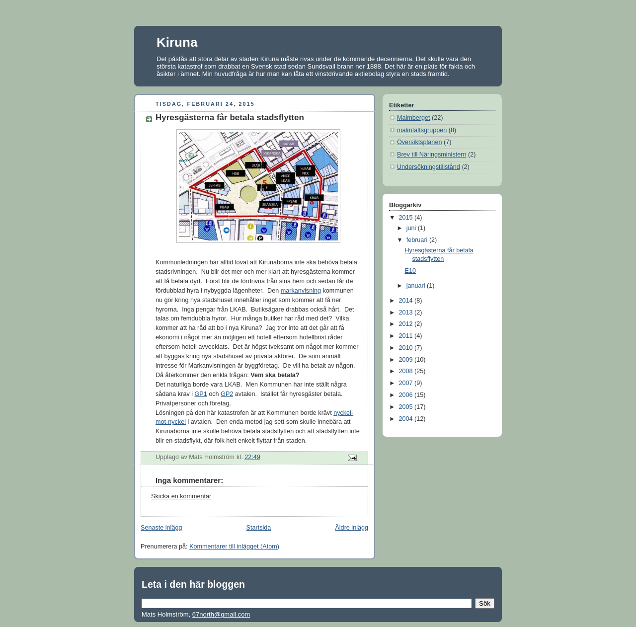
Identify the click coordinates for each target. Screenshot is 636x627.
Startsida (258, 527)
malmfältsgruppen (422, 130)
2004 (407, 418)
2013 (407, 312)
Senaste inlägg (161, 527)
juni (412, 228)
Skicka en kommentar (181, 496)
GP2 (227, 394)
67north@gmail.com (221, 614)
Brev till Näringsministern (431, 154)
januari (416, 285)
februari (417, 239)
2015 (407, 217)
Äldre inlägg (351, 527)
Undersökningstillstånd (428, 166)
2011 (407, 335)
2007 (407, 383)
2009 (407, 359)
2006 (407, 395)
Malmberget (413, 117)
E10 (410, 270)
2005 (407, 406)
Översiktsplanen (419, 142)
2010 (407, 347)
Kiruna (177, 42)
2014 (407, 300)
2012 (407, 323)
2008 (407, 371)
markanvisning (301, 290)
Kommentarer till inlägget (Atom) (234, 546)
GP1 (201, 394)
